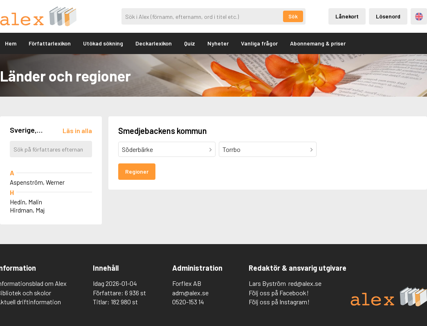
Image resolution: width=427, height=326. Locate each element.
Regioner (136, 171)
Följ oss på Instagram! (279, 302)
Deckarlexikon (153, 43)
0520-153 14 (188, 302)
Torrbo (231, 149)
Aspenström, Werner (37, 182)
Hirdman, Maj (27, 210)
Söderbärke (137, 149)
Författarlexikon (50, 43)
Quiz (189, 43)
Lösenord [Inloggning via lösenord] (388, 16)
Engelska (419, 16)
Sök (293, 16)
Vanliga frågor (259, 43)
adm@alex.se (190, 293)
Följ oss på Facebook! (279, 293)
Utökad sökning (103, 43)
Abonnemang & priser (318, 43)
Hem (10, 43)
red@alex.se (304, 283)
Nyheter (218, 43)
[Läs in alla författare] (77, 130)
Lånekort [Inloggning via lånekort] (347, 16)
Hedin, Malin (26, 202)
